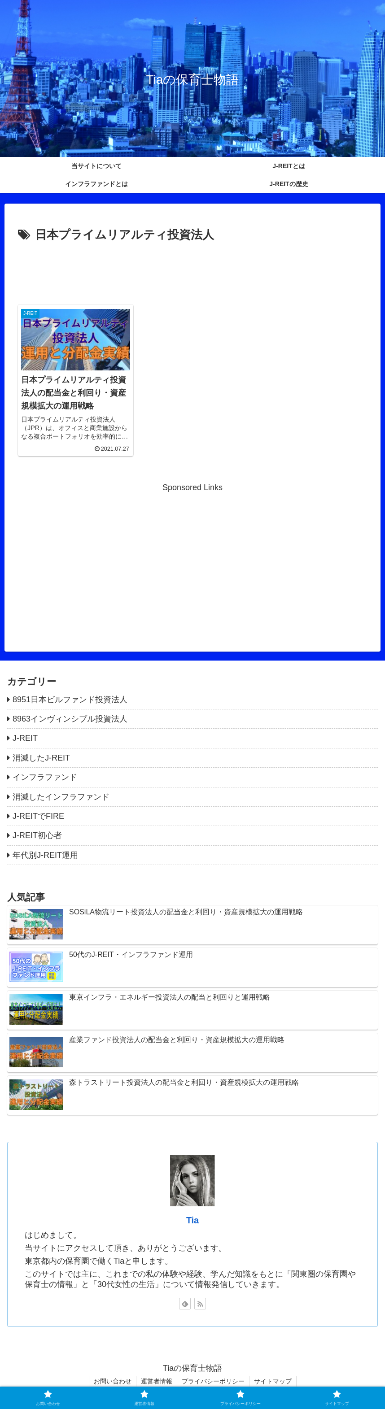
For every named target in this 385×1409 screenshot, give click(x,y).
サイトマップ (273, 1381)
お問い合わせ (112, 1381)
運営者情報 (156, 1381)
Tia (192, 1220)
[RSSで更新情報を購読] (200, 1303)
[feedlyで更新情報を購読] (185, 1303)
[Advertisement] (192, 270)
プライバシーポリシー (213, 1381)
